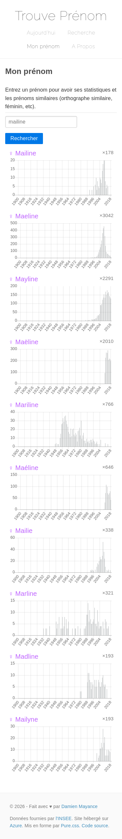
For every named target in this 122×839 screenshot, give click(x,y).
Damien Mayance (79, 806)
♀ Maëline (23, 342)
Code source (95, 825)
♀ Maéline (23, 467)
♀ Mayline (23, 279)
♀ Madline (23, 656)
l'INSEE (64, 818)
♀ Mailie (20, 530)
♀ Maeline (23, 216)
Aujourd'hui (41, 33)
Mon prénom (43, 46)
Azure (16, 825)
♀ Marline (22, 593)
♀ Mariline (23, 404)
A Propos (83, 46)
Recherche (81, 33)
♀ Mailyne (23, 719)
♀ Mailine (22, 153)
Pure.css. (70, 825)
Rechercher (24, 138)
